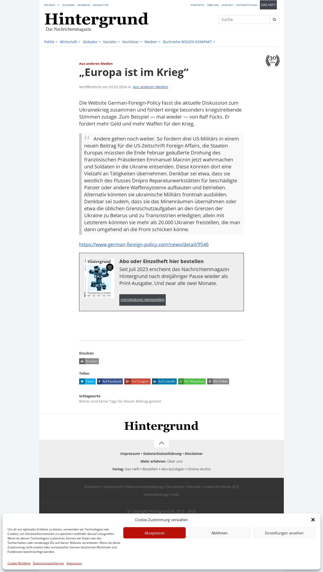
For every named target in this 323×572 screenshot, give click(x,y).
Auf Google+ (136, 382)
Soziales (110, 41)
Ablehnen (219, 532)
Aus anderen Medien (150, 86)
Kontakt (227, 5)
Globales (90, 41)
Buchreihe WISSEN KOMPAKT (187, 41)
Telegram (68, 5)
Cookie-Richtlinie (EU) (221, 487)
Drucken (88, 362)
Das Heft (268, 5)
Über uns (213, 5)
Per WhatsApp (191, 382)
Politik (49, 41)
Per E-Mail (217, 382)
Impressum (74, 563)
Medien (151, 41)
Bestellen (150, 469)
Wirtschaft (68, 41)
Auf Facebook (109, 382)
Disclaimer (194, 454)
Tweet (86, 382)
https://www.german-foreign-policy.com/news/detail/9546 (146, 244)
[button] (313, 519)
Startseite (197, 5)
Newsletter (101, 5)
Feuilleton (130, 41)
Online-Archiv (199, 469)
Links (175, 495)
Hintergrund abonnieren (142, 300)
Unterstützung (246, 5)
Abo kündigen (172, 469)
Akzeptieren (155, 532)
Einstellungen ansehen (284, 532)
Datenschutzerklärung (48, 563)
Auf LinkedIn (163, 382)
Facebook (83, 5)
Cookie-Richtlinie (18, 563)
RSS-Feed (49, 5)
